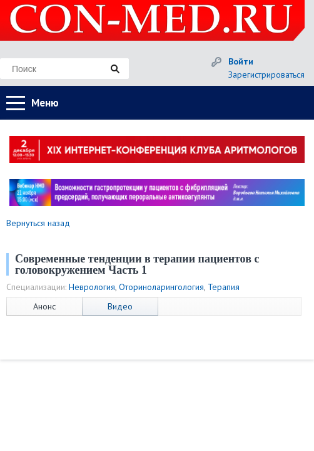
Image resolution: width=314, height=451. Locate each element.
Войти (240, 61)
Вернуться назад (38, 223)
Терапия (224, 287)
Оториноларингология (161, 287)
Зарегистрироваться (266, 74)
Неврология (92, 287)
